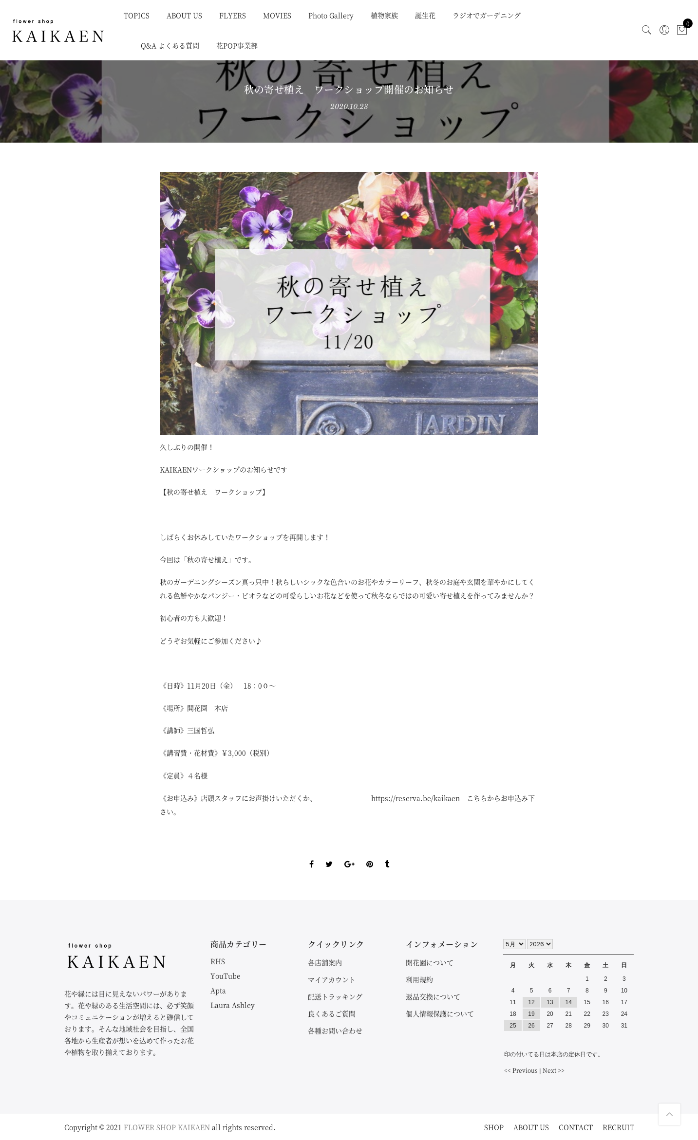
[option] (349, 303)
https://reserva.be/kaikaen (415, 798)
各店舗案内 (325, 962)
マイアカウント (332, 979)
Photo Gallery (331, 15)
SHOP (494, 1127)
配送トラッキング (335, 996)
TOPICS (137, 15)
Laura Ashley (232, 1005)
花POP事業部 (237, 45)
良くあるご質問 (332, 1013)
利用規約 (419, 979)
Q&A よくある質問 (170, 45)
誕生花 (425, 15)
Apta (218, 990)
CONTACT (576, 1127)
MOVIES (277, 15)
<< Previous (521, 1070)
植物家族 (384, 15)
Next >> (554, 1070)
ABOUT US (184, 15)
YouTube (225, 975)
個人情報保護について (440, 1013)
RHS (217, 961)
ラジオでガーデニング (487, 15)
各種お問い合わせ (335, 1030)
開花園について (429, 962)
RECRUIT (618, 1127)
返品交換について (433, 996)
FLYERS (232, 15)
